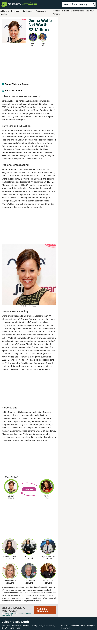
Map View (90, 11)
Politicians (41, 11)
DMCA (4, 628)
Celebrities (28, 11)
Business (16, 11)
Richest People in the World (73, 11)
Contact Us (16, 626)
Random (56, 14)
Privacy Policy (37, 626)
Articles (4, 14)
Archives (25, 626)
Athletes (4, 11)
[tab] (29, 84)
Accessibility (49, 626)
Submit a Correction (42, 610)
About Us (5, 626)
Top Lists (56, 11)
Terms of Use (14, 628)
